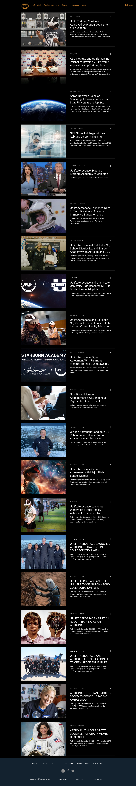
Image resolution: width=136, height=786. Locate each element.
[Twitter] (73, 771)
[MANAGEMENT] (83, 763)
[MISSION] (69, 763)
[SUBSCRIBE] (98, 763)
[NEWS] (46, 763)
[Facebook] (68, 771)
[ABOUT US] (57, 763)
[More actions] (111, 16)
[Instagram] (63, 771)
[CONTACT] (35, 763)
